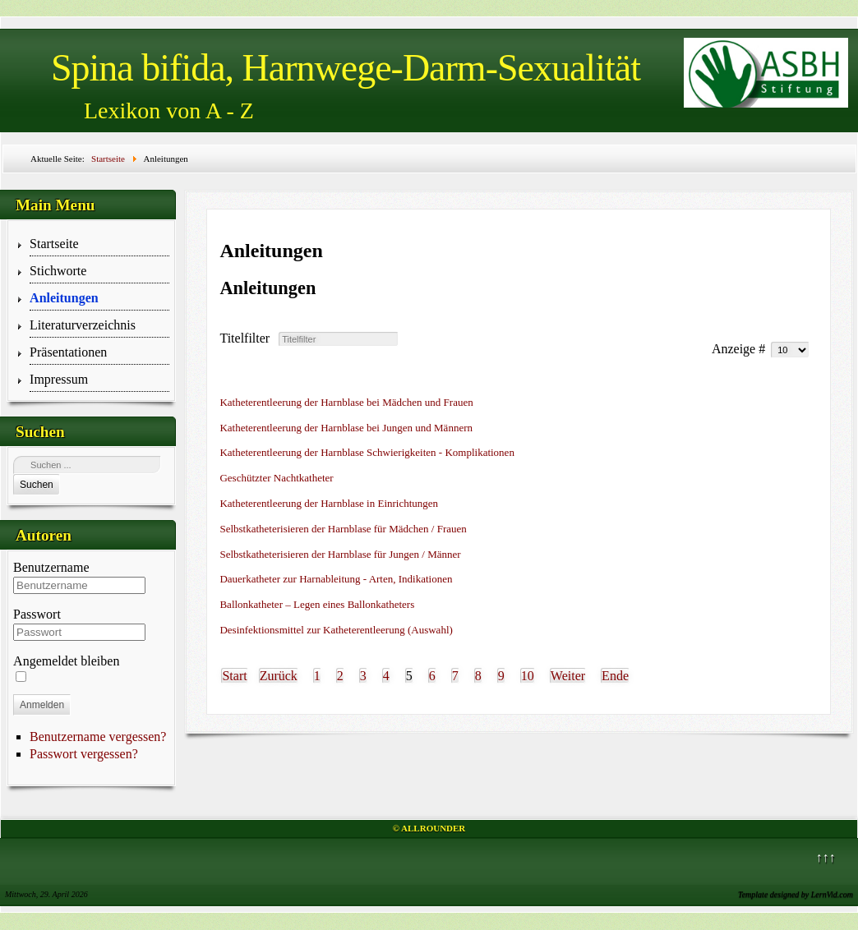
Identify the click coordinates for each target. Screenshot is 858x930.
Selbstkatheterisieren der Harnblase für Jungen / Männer (339, 554)
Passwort (37, 614)
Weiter (568, 676)
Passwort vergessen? (84, 754)
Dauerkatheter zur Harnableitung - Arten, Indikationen (335, 579)
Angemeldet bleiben (66, 661)
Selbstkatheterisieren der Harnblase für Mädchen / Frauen (342, 529)
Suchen (36, 484)
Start (234, 676)
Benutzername (51, 567)
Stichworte (58, 271)
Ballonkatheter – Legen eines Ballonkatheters (316, 604)
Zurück (279, 676)
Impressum (59, 379)
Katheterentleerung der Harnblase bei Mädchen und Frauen (346, 402)
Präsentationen (68, 352)
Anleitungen (64, 298)
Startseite (54, 244)
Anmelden (42, 705)
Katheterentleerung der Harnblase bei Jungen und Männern (346, 427)
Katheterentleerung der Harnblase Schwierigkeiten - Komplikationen (366, 452)
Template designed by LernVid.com (795, 894)
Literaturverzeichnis (83, 325)
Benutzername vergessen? (98, 737)
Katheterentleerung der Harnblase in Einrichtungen (328, 503)
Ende (615, 676)
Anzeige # (740, 349)
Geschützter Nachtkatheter (276, 478)
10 (527, 676)
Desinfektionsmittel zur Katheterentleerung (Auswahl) (335, 630)
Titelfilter (247, 338)
